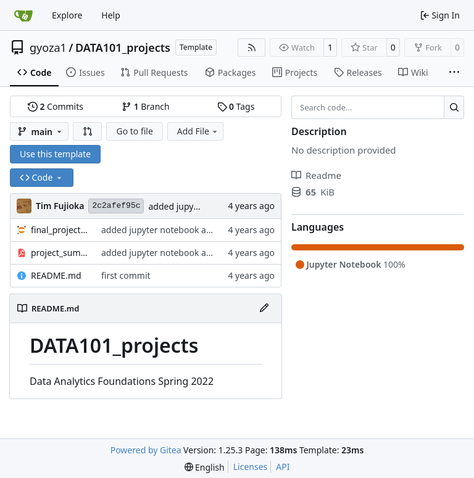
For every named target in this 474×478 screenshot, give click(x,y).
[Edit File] (264, 308)
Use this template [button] (55, 154)
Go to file (134, 131)
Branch (146, 106)
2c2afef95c (116, 205)
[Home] (23, 15)
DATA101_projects (122, 47)
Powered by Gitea (145, 450)
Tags (236, 106)
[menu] (205, 467)
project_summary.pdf (60, 252)
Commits (55, 106)
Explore (67, 15)
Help (110, 15)
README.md (56, 275)
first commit (126, 275)
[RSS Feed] (252, 47)
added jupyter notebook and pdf (167, 230)
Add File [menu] (198, 131)
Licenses (250, 466)
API (282, 466)
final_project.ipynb (60, 230)
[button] (87, 131)
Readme (316, 175)
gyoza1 (48, 47)
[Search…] (454, 107)
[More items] (454, 72)
